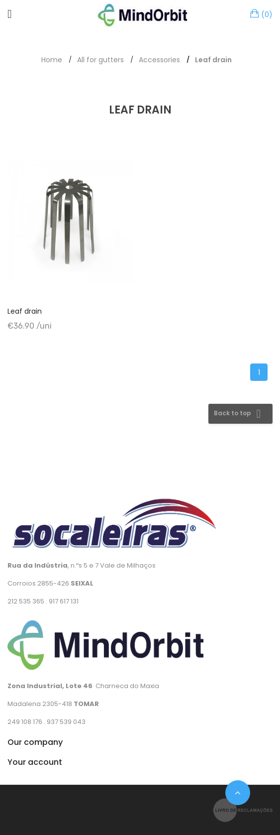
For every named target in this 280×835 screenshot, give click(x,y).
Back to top (239, 413)
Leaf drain (24, 311)
